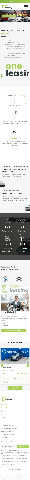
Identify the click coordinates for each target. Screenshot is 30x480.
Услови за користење (7, 431)
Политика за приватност (8, 425)
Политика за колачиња (7, 434)
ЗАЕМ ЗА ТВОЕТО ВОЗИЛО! (12, 193)
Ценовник (4, 437)
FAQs (2, 415)
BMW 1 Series (7, 368)
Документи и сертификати (9, 428)
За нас (3, 412)
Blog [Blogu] (10, 1)
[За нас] (3, 1)
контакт (3, 421)
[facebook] (15, 404)
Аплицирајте (23, 446)
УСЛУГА (3, 418)
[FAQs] (6, 1)
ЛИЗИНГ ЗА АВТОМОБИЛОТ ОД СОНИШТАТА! (14, 170)
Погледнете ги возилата (10, 19)
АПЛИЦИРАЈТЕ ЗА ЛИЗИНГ (13, 330)
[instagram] (15, 407)
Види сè (15, 388)
